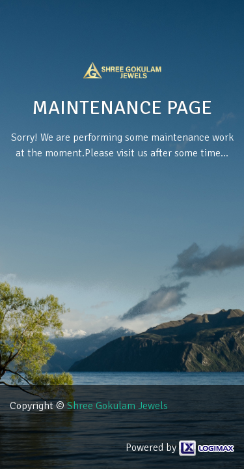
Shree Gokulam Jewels (117, 405)
